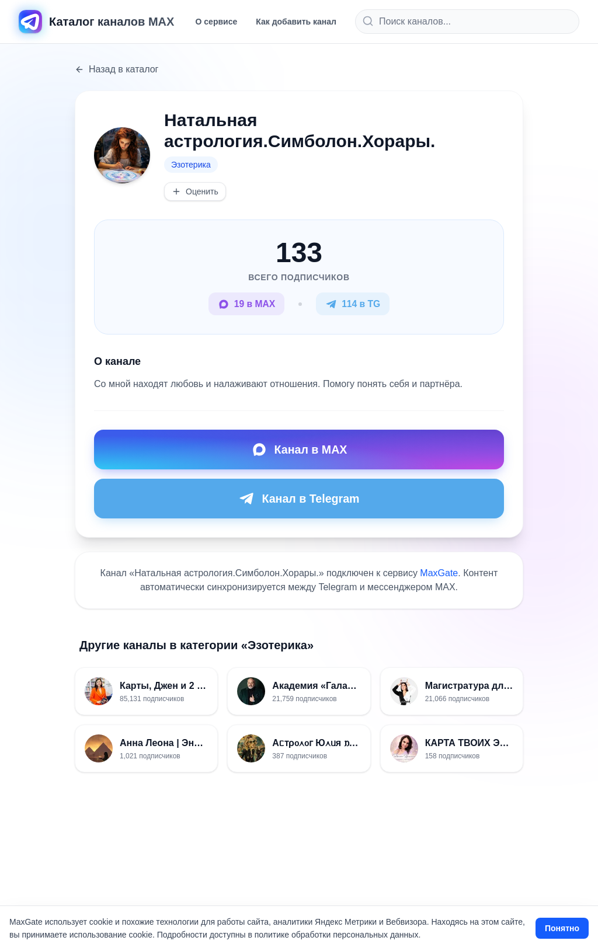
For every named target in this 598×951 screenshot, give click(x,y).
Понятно (562, 928)
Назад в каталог (116, 69)
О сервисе (217, 21)
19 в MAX (246, 304)
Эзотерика (191, 164)
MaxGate (439, 574)
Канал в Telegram (299, 499)
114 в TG (353, 304)
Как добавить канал (296, 21)
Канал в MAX (298, 450)
